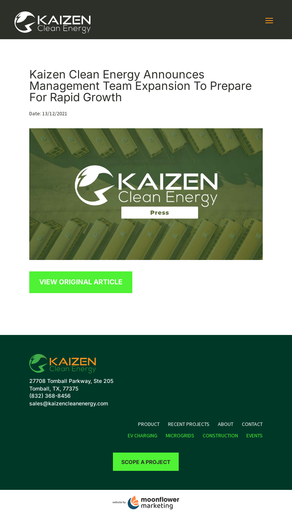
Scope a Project (145, 462)
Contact (252, 424)
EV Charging (142, 436)
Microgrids (180, 436)
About (225, 424)
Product (149, 424)
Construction (220, 436)
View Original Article (80, 282)
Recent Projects (188, 424)
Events (254, 436)
